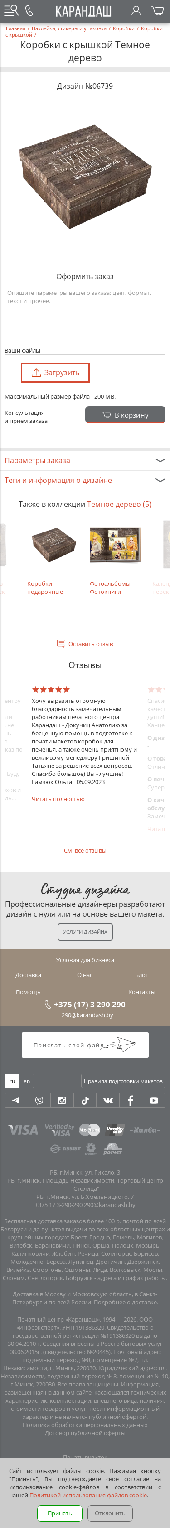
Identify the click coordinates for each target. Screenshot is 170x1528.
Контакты (141, 992)
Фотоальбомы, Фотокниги (116, 557)
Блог (141, 975)
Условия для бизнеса (85, 960)
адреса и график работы (131, 1278)
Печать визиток (85, 1457)
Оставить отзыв (90, 644)
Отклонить (110, 1513)
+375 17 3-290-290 (59, 1205)
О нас (84, 975)
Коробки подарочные (54, 557)
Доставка (28, 975)
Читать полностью (58, 799)
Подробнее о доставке (125, 1302)
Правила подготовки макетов (123, 1081)
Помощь (28, 992)
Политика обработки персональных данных (85, 1425)
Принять (60, 1513)
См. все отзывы (85, 850)
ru (12, 1081)
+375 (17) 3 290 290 (90, 1004)
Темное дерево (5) (119, 504)
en (27, 1081)
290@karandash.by (87, 1015)
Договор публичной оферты (85, 1433)
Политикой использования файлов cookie (88, 1495)
